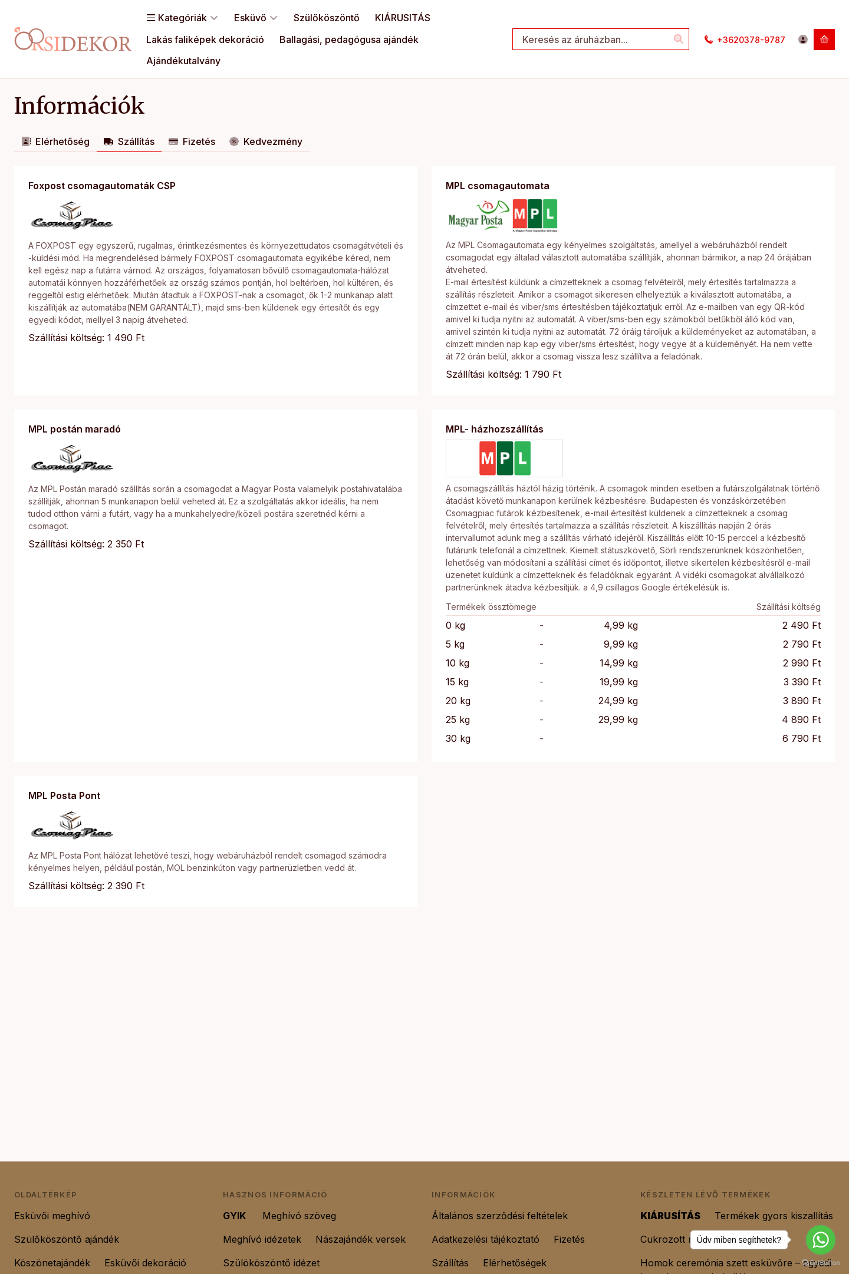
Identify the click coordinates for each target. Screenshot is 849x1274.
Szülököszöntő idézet (273, 1263)
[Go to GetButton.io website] (821, 1262)
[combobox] (600, 39)
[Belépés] (803, 39)
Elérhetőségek (515, 1263)
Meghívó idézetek (262, 1239)
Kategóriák (182, 18)
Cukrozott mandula (683, 1239)
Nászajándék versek (360, 1239)
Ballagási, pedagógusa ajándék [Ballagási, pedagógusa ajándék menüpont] (349, 39)
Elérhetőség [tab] (55, 141)
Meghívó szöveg (300, 1216)
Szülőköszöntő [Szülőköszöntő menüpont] (327, 18)
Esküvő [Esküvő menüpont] (256, 18)
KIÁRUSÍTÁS (670, 1216)
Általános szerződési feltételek (500, 1216)
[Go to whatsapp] (820, 1240)
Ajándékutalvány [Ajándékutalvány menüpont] (183, 61)
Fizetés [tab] (192, 141)
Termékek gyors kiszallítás (774, 1216)
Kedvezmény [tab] (265, 141)
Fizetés (569, 1239)
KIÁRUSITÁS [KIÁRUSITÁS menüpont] (402, 18)
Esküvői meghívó (52, 1216)
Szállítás (450, 1263)
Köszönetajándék (52, 1263)
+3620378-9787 (751, 40)
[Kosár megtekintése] (824, 39)
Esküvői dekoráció (146, 1263)
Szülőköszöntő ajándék (68, 1239)
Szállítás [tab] (129, 141)
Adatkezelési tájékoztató (485, 1239)
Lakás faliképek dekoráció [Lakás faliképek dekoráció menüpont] (205, 39)
